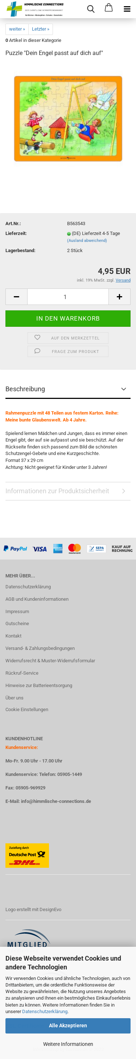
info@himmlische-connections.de (56, 801)
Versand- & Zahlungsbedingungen (40, 648)
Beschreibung (25, 389)
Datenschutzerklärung (44, 1011)
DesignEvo (50, 909)
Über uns (14, 698)
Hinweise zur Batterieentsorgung (38, 685)
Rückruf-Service (21, 673)
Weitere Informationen (68, 1044)
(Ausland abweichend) (87, 240)
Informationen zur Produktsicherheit (57, 491)
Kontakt (13, 636)
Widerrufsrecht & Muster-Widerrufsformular (50, 660)
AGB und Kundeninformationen (37, 599)
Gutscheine (17, 623)
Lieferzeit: (16, 233)
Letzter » (40, 29)
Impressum (17, 611)
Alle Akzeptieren (68, 1025)
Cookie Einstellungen (26, 709)
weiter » (17, 29)
